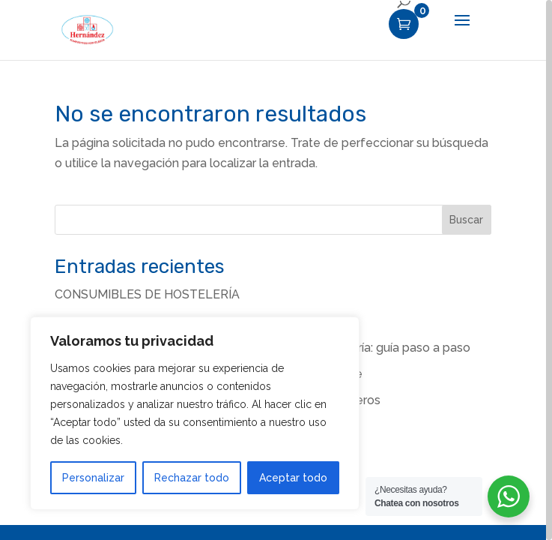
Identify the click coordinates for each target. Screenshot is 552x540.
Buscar (466, 220)
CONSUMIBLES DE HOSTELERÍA (147, 294)
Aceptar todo (293, 478)
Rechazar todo (191, 478)
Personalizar (93, 478)
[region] (276, 270)
